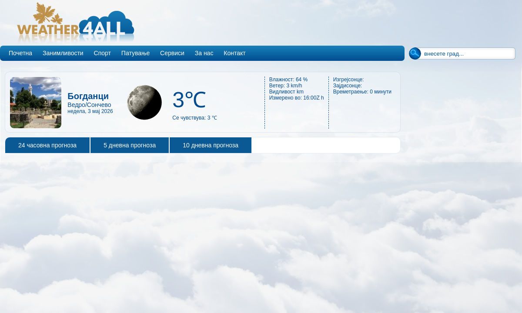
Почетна (20, 53)
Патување (135, 53)
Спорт (102, 53)
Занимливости (63, 53)
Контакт (234, 53)
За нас (204, 53)
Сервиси (172, 53)
